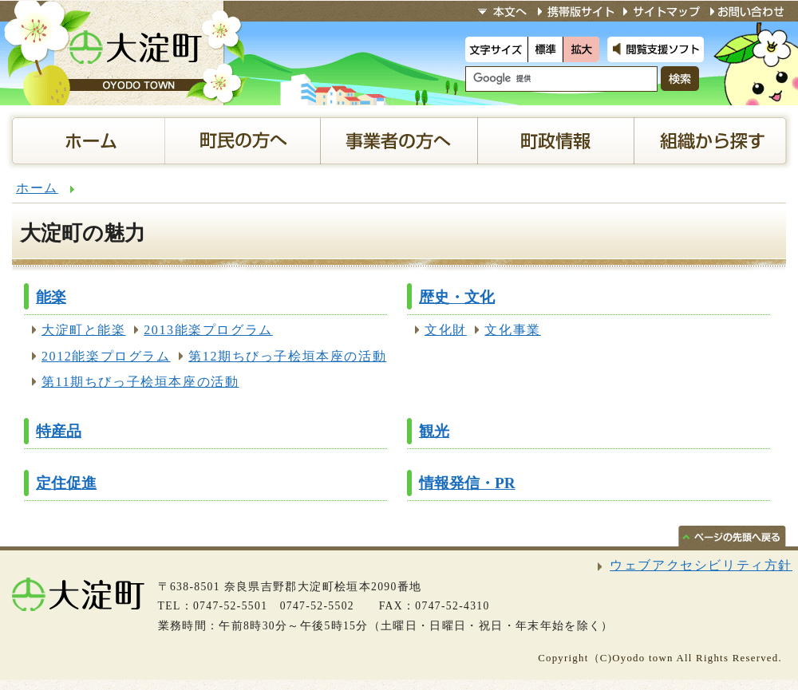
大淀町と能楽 (83, 330)
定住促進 (66, 483)
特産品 (58, 431)
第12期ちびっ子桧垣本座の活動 (287, 356)
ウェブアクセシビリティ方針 (701, 565)
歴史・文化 (457, 297)
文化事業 (512, 330)
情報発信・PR (467, 483)
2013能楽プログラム (208, 330)
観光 (434, 431)
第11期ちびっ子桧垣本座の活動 (140, 381)
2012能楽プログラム (106, 356)
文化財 (446, 330)
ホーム (37, 188)
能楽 (51, 297)
